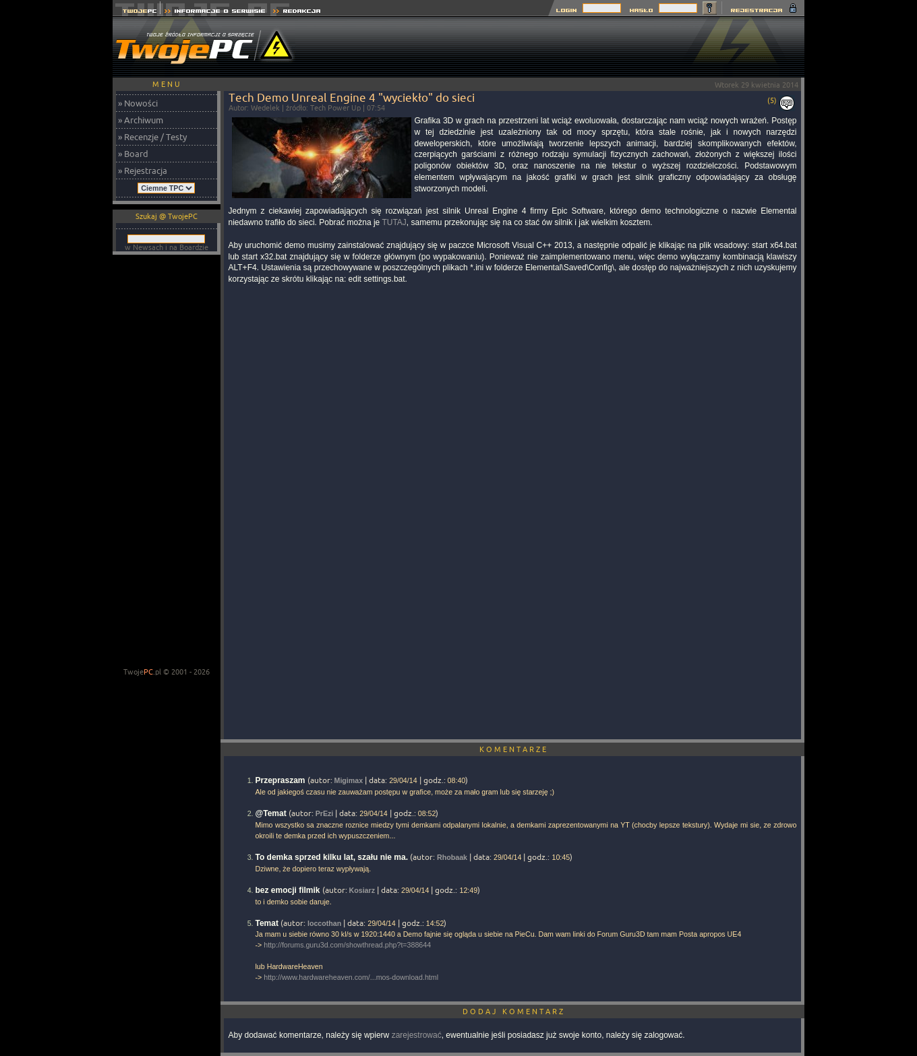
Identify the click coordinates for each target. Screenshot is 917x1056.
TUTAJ (394, 222)
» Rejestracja (142, 170)
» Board (133, 153)
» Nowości (138, 103)
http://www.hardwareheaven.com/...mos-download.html (351, 977)
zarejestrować (417, 1035)
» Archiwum (140, 120)
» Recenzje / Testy (152, 137)
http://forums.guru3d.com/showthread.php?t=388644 (347, 945)
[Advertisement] (559, 47)
